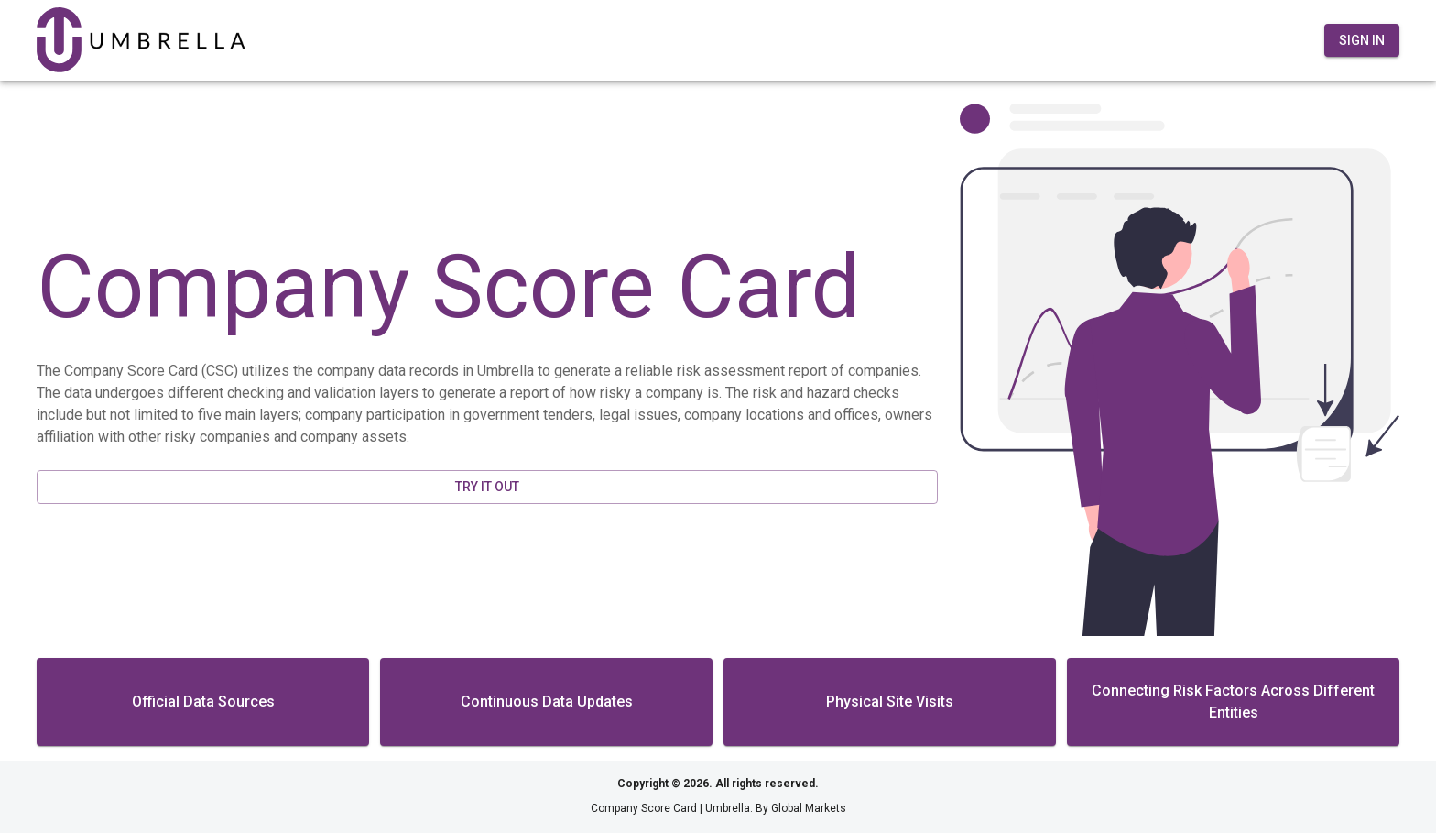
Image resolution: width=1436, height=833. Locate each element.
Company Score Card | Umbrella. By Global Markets (718, 808)
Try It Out (487, 486)
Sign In (1362, 40)
